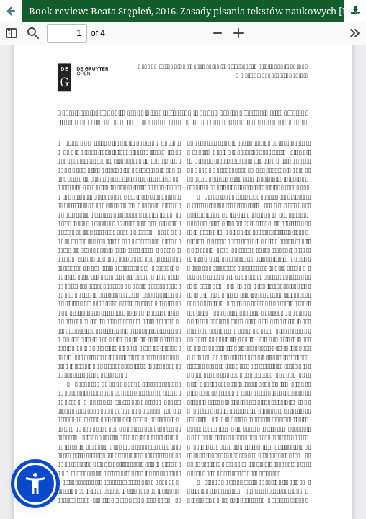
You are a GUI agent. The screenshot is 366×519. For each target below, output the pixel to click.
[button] (35, 484)
